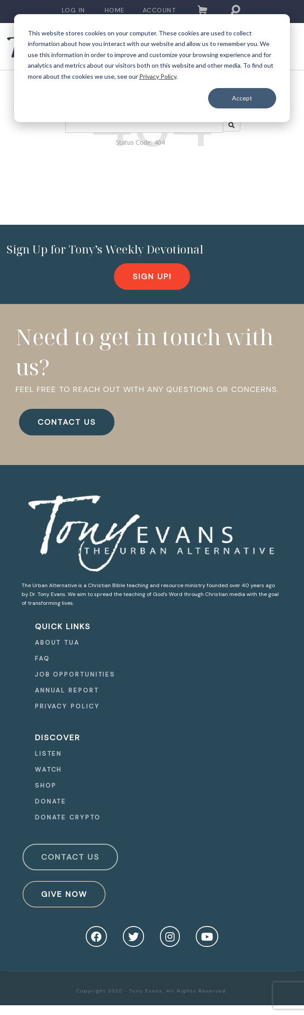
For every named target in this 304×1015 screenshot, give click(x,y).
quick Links (63, 626)
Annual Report (67, 690)
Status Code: (134, 142)
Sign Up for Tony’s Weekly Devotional (105, 249)
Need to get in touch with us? (144, 352)
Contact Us (70, 857)
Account (159, 10)
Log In (73, 10)
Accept (242, 98)
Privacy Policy (157, 76)
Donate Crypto (68, 817)
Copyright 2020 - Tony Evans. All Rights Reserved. (152, 991)
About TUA (57, 642)
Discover (57, 737)
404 (159, 142)
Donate (50, 801)
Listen (48, 753)
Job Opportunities (75, 674)
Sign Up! (152, 276)
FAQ (42, 658)
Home (115, 10)
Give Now (64, 894)
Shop (46, 785)
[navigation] (73, 10)
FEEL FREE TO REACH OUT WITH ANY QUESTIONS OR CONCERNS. (147, 389)
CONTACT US (67, 422)
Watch (48, 769)
